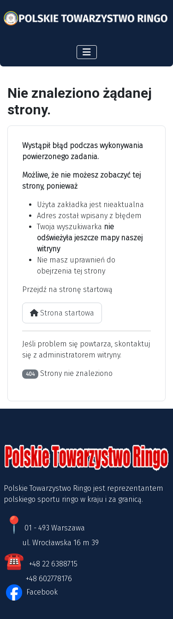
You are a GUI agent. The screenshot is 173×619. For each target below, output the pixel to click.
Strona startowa (62, 313)
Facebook (41, 592)
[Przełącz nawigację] (87, 52)
